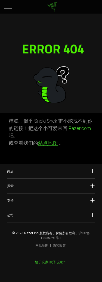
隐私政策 (59, 246)
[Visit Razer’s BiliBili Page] (64, 269)
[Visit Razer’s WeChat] (46, 269)
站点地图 (48, 143)
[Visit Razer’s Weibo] (38, 269)
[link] (52, 7)
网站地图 (41, 246)
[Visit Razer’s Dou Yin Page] (55, 269)
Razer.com (80, 128)
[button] (8, 7)
